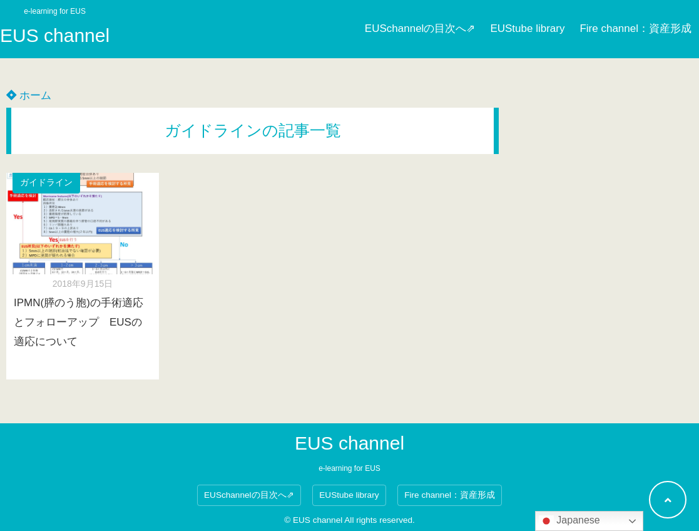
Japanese (569, 520)
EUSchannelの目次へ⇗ (420, 28)
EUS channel (55, 35)
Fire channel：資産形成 (635, 28)
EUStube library (527, 28)
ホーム (28, 95)
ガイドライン (46, 182)
